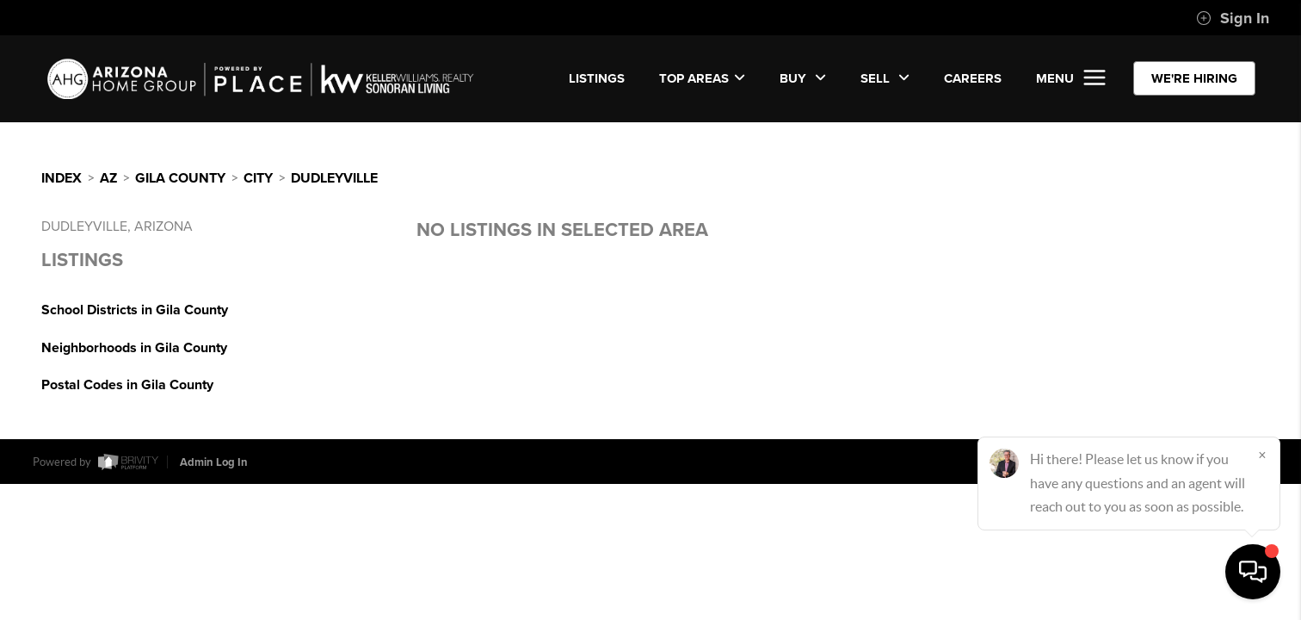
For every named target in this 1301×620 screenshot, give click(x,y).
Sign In (1232, 18)
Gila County (180, 178)
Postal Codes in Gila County (127, 385)
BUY (803, 78)
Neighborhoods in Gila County (134, 347)
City (258, 178)
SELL (884, 78)
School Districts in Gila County (134, 310)
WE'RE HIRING (1194, 78)
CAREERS (973, 78)
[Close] (1262, 455)
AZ (108, 178)
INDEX (61, 178)
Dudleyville (334, 178)
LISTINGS (597, 78)
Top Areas (702, 78)
